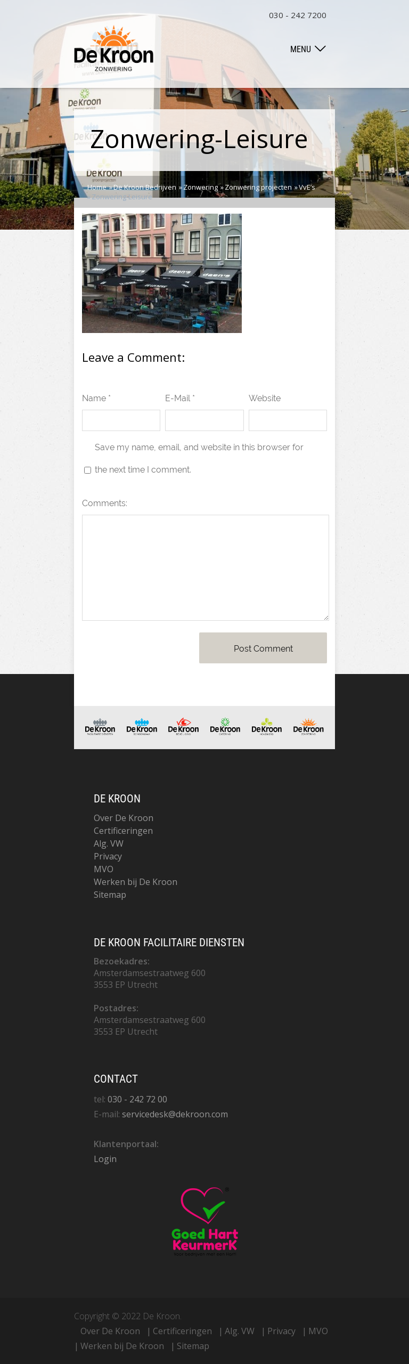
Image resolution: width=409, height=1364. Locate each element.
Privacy (108, 856)
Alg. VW (109, 843)
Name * (96, 398)
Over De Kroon (123, 818)
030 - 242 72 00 (137, 1099)
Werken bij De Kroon (135, 882)
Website (265, 398)
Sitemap (110, 894)
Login (105, 1159)
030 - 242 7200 (297, 15)
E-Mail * (180, 398)
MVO (103, 869)
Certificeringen (123, 831)
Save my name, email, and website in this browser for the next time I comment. (199, 458)
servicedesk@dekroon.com (175, 1114)
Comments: (104, 503)
